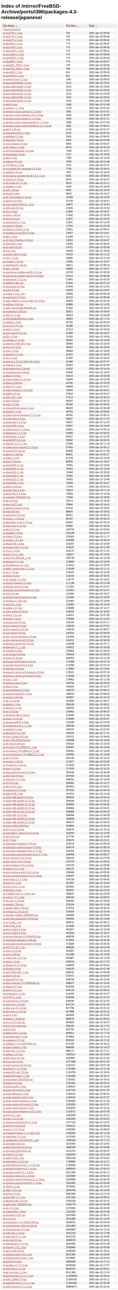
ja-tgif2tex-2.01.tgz (13, 304)
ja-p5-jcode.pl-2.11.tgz (15, 183)
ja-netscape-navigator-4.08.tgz (19, 940)
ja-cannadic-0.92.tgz (14, 1143)
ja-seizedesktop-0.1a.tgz (16, 690)
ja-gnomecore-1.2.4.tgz (15, 1243)
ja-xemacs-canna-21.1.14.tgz (19, 1176)
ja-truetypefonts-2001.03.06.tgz (20, 1226)
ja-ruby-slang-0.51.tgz (15, 333)
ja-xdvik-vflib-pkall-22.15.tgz (18, 797)
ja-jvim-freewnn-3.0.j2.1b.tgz (18, 865)
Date (91, 25)
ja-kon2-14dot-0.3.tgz (14, 929)
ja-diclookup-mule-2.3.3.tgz (17, 522)
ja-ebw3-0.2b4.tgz (12, 383)
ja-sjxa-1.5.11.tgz (12, 615)
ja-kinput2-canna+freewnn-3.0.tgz (21, 590)
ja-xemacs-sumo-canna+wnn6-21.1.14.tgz (26, 122)
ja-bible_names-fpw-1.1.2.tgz (18, 568)
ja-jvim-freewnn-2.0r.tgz (15, 629)
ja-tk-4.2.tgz (9, 1029)
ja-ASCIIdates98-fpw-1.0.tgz (18, 318)
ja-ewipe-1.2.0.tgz (12, 608)
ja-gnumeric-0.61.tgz (14, 1215)
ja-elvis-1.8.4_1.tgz (13, 554)
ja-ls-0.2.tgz (9, 251)
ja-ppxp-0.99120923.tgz (16, 826)
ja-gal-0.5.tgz (10, 1015)
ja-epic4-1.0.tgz (11, 961)
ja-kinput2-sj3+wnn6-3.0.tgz (18, 665)
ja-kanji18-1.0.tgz (12, 708)
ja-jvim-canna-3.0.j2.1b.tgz (17, 858)
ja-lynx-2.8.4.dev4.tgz (14, 1026)
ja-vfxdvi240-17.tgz (13, 472)
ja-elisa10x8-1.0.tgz (13, 543)
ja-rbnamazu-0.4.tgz (14, 286)
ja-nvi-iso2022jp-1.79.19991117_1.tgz (23, 754)
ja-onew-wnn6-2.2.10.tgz (16, 429)
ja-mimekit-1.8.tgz (12, 651)
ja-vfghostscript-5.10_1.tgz (17, 1254)
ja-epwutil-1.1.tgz (12, 365)
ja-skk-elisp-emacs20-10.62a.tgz (20, 918)
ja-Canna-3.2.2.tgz (13, 1154)
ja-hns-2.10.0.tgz (12, 951)
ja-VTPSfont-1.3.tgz (13, 165)
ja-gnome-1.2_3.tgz (13, 108)
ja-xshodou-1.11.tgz (14, 340)
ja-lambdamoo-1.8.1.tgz (16, 565)
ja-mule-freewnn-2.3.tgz (16, 1094)
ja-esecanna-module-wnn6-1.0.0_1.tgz (24, 176)
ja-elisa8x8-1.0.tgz (13, 533)
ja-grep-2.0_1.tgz (12, 386)
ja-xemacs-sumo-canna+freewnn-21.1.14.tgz (27, 126)
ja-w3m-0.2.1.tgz (12, 883)
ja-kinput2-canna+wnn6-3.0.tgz (20, 597)
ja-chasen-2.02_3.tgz (14, 1247)
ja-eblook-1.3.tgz (12, 322)
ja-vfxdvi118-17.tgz (13, 479)
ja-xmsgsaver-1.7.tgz (14, 222)
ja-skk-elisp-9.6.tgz (13, 776)
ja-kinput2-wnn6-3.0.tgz (15, 586)
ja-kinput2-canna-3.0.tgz (16, 508)
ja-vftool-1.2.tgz (11, 1186)
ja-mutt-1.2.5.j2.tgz (13, 1118)
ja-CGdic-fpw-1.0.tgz (14, 418)
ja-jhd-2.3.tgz (10, 158)
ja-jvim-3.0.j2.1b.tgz (13, 829)
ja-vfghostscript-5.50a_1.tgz (18, 1258)
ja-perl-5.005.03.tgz (13, 1251)
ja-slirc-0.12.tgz (11, 529)
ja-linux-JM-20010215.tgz (17, 740)
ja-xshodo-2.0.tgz (12, 186)
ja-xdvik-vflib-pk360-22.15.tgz (19, 818)
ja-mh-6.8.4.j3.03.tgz (14, 1126)
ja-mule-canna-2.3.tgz (15, 1047)
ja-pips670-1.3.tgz (12, 40)
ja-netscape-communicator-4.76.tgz (22, 847)
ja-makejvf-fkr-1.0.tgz (14, 1211)
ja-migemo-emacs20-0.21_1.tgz (20, 1122)
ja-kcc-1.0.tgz (10, 211)
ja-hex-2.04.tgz (11, 268)
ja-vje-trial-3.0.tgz (12, 1240)
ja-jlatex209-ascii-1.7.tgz (16, 1076)
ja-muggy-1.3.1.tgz (13, 540)
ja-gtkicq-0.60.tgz (12, 486)
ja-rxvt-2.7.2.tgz (11, 551)
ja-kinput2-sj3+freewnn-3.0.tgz (19, 661)
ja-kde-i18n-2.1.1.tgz (14, 1197)
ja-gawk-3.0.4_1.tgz (13, 868)
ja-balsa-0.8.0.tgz (12, 986)
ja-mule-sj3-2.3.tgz (13, 1061)
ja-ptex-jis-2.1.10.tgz (14, 1004)
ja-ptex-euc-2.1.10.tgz (15, 1008)
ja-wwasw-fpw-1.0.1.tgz (15, 547)
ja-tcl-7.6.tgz (9, 840)
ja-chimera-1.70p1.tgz (15, 601)
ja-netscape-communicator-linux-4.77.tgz (25, 854)
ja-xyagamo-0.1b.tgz (14, 451)
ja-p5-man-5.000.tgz (14, 743)
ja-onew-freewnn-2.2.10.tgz (18, 390)
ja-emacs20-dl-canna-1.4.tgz (18, 408)
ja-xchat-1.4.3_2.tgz (14, 897)
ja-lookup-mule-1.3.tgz (15, 683)
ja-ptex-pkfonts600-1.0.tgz (17, 83)
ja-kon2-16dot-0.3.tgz (14, 933)
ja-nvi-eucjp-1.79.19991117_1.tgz (21, 751)
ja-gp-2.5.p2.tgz (11, 701)
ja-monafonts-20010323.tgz (18, 1079)
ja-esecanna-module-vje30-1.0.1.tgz (22, 272)
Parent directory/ (12, 29)
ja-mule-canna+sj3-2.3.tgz (17, 1065)
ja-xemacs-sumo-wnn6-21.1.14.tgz (22, 118)
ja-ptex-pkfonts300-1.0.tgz (17, 101)
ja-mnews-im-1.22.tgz (14, 765)
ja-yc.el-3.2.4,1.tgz (13, 326)
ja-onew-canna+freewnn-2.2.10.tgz (22, 415)
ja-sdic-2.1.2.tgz (11, 315)
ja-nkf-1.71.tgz (10, 258)
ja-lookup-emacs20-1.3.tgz (17, 694)
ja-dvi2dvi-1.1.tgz (12, 411)
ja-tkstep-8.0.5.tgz (12, 1083)
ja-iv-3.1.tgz (9, 1218)
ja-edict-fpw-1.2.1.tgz (14, 1269)
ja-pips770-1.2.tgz (12, 36)
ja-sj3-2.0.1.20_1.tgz (14, 947)
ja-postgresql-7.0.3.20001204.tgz (21, 1222)
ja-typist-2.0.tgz (11, 576)
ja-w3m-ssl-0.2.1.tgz (14, 886)
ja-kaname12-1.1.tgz (14, 993)
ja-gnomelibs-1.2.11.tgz (15, 1161)
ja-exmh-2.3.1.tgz (12, 990)
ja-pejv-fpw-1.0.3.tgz (14, 1051)
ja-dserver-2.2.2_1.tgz (15, 443)
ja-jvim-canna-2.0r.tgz (14, 626)
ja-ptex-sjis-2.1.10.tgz (14, 1011)
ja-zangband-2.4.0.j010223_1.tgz (21, 1140)
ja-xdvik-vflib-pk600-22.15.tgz (19, 808)
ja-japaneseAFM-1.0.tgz (16, 722)
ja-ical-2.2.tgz (10, 679)
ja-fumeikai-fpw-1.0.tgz (15, 1036)
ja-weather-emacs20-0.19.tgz (19, 233)
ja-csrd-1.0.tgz (10, 351)
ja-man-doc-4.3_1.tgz (14, 1236)
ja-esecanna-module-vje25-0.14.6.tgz (23, 276)
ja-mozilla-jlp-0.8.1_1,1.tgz (17, 726)
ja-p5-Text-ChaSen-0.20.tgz (18, 240)
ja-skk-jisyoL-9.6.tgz (14, 1058)
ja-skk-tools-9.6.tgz (13, 208)
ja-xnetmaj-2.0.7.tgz (14, 1040)
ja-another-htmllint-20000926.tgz (20, 915)
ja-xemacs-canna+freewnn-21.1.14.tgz (24, 1179)
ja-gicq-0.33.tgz (11, 401)
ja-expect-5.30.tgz (12, 658)
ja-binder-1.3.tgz (12, 704)
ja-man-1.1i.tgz (11, 404)
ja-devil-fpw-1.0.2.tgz (14, 733)
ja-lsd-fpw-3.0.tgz (12, 1261)
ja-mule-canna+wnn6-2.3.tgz (18, 1108)
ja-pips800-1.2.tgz (12, 72)
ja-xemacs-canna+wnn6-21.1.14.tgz (22, 1183)
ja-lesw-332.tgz (11, 511)
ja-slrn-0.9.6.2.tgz (12, 786)
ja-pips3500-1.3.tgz (13, 76)
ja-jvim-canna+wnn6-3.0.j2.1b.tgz (21, 872)
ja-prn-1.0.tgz (10, 358)
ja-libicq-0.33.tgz (12, 376)
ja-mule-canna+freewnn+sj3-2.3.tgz (22, 1111)
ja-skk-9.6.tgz (10, 104)
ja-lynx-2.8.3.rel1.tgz (14, 1022)
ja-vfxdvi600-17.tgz (13, 465)
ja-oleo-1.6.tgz (10, 686)
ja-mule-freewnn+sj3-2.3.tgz (18, 1097)
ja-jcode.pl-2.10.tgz (13, 179)
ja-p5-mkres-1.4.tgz (13, 147)
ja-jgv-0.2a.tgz (10, 711)
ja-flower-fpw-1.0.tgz (14, 490)
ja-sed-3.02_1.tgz (12, 397)
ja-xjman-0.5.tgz (11, 1193)
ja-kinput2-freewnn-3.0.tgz (17, 583)
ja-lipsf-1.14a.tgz (12, 461)
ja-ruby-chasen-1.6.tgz (15, 143)
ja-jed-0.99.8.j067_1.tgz (16, 972)
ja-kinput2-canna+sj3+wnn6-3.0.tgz (22, 676)
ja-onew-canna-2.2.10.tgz (17, 379)
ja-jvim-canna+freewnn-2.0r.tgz (20, 636)
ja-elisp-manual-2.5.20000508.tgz (21, 983)
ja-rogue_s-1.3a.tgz (13, 518)
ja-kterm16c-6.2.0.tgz (14, 493)
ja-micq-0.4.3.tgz (12, 347)
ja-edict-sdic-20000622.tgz (17, 1204)
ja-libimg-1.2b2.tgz (13, 454)
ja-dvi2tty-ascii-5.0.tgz (15, 254)
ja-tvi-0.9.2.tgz (10, 783)
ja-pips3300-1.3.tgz (13, 54)
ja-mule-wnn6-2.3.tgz (14, 1086)
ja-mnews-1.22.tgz (13, 761)
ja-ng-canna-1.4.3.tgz (14, 579)
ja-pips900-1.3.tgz (12, 43)
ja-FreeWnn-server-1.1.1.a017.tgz (21, 1133)
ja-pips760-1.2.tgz (12, 33)
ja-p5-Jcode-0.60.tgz (14, 654)
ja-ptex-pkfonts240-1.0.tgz (17, 86)
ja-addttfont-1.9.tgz (13, 136)
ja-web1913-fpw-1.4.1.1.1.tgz (19, 1283)
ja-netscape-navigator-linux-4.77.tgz (22, 851)
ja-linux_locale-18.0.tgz (15, 736)
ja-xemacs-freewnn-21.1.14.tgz (20, 1168)
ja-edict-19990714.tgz (15, 1279)
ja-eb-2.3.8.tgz (11, 758)
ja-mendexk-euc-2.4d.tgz (16, 368)
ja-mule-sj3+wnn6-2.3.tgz (16, 1090)
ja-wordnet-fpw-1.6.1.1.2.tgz (18, 1276)
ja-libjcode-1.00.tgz (13, 140)
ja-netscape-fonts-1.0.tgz (16, 133)
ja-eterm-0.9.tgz (11, 976)
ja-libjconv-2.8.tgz (12, 201)
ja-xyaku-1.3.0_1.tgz (14, 294)
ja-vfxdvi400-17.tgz (13, 468)
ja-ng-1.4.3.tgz (11, 572)
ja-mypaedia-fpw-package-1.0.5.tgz (22, 168)
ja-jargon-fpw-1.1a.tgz (15, 1033)
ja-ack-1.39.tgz (11, 190)
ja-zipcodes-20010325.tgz (17, 1151)
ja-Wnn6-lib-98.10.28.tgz (16, 715)
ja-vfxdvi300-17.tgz (13, 476)
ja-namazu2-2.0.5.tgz (14, 790)
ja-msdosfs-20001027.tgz (17, 497)
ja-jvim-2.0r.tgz (11, 593)
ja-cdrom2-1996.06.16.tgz (17, 343)
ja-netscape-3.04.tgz (14, 515)
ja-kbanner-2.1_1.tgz (14, 647)
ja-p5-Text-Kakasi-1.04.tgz (17, 197)
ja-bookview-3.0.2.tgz (14, 422)
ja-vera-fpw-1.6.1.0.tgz (15, 879)
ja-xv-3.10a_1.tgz (12, 922)
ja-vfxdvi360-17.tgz (13, 483)
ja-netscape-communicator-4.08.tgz (22, 944)
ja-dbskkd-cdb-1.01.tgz (15, 1201)
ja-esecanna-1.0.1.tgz (15, 279)
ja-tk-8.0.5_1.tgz (12, 1115)
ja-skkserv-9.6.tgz (12, 161)
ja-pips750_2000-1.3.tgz (16, 68)
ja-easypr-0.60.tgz (13, 226)
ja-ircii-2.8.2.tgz (11, 836)
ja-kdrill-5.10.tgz (11, 393)
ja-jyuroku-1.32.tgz (13, 261)
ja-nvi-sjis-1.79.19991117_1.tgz (20, 747)
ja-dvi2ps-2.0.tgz (12, 619)
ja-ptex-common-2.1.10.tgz (17, 1286)
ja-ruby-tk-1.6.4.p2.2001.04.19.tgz (21, 361)
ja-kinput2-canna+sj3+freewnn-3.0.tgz (23, 672)
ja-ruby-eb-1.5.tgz (12, 243)
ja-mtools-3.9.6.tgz (13, 697)
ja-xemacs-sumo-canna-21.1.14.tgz (22, 111)
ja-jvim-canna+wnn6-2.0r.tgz (18, 640)
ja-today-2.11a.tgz (13, 718)
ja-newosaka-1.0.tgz (14, 154)
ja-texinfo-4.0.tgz (12, 968)
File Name (9, 25)
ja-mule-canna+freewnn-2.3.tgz (20, 1101)
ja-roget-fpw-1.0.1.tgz (14, 1136)
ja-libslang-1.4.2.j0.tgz (15, 965)
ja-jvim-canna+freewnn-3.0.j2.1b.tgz (22, 876)
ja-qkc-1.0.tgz (10, 236)
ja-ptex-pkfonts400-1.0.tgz (17, 90)
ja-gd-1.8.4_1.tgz (12, 604)
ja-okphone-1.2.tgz (13, 354)
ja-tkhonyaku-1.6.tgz (14, 436)
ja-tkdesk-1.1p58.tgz (14, 1019)
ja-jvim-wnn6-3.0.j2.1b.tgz (17, 861)
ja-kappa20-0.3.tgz (13, 979)
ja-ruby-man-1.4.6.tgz (14, 526)
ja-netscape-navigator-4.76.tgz (19, 843)
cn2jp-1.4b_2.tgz (12, 926)
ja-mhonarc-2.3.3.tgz (14, 779)
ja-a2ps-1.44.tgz (12, 215)
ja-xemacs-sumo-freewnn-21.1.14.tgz (23, 115)
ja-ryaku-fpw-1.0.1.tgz (15, 958)
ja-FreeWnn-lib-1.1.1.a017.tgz (19, 893)
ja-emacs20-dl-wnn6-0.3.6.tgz (19, 772)
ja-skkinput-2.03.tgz (13, 668)
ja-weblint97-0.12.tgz (14, 440)
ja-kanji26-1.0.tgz (12, 890)
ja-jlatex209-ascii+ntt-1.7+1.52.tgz (21, 1165)
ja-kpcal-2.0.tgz (11, 193)
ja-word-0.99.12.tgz (13, 426)
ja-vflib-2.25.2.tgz (12, 1190)
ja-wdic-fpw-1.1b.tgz (14, 1233)
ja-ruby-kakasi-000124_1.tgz (18, 204)
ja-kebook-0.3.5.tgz (13, 561)
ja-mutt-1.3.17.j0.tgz (14, 1129)
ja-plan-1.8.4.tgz (12, 768)
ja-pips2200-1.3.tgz (13, 51)
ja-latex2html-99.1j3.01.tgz (17, 1147)
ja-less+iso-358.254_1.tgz (17, 558)
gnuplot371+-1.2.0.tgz (15, 1068)
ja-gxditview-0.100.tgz (15, 311)
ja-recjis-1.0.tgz (11, 329)
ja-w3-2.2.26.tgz (11, 954)
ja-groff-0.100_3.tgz (13, 1158)
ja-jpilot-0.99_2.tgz (13, 793)
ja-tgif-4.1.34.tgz (12, 129)
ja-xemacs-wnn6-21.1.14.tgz (18, 1172)
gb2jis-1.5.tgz (10, 336)
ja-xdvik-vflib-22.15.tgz (15, 815)
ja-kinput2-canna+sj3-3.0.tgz (18, 643)
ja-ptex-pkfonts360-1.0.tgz (17, 97)
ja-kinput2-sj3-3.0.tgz (14, 622)
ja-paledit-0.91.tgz (12, 172)
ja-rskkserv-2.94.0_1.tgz (16, 229)
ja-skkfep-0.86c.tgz (13, 283)
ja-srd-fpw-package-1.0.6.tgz (18, 151)
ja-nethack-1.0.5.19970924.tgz (19, 1043)
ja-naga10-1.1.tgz (12, 729)
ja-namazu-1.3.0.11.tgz (15, 911)
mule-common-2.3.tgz (15, 1272)
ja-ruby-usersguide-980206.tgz (19, 308)
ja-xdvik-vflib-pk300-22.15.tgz (19, 801)
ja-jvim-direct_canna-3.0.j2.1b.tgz (21, 833)
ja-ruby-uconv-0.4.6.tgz (15, 611)
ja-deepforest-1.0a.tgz (15, 265)
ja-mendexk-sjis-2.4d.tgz (16, 372)
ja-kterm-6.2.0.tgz (12, 504)
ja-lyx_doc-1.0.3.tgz (13, 901)
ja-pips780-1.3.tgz (12, 47)
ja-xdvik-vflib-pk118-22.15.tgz (19, 811)
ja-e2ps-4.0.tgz (11, 290)
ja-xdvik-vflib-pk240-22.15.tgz (19, 822)
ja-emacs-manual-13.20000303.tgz (22, 936)
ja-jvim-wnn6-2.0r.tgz (14, 633)
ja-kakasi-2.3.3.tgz (13, 1054)
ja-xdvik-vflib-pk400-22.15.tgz (19, 804)
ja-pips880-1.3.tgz (12, 61)
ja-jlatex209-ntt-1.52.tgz (16, 1072)
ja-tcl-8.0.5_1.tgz (12, 997)
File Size (71, 25)
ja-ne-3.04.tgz (10, 501)
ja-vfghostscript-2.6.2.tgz (16, 1229)
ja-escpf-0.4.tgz (11, 218)
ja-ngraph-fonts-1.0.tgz (15, 79)
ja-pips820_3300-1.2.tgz (16, 65)
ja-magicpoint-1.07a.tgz (15, 1001)
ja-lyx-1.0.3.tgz (11, 1208)
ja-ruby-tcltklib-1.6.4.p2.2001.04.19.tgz (24, 301)
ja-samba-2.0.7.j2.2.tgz (15, 1265)
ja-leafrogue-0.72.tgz (14, 297)
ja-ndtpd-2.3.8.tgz (12, 536)
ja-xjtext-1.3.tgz (11, 458)
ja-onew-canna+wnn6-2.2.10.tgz (20, 447)
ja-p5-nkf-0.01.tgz (12, 247)
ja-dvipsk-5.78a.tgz (13, 904)
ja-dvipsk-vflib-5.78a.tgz (16, 908)
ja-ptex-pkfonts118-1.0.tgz (17, 93)
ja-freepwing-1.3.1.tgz (15, 433)
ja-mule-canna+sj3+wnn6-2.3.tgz (21, 1104)
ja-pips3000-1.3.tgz (13, 58)
